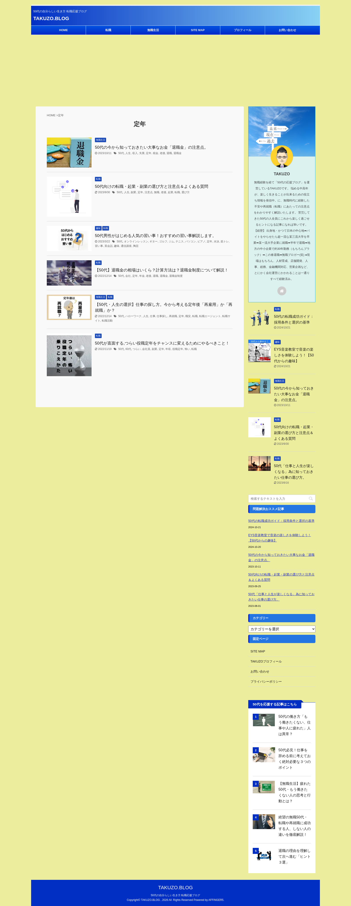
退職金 (177, 153)
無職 (156, 192)
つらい (137, 349)
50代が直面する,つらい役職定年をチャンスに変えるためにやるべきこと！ (162, 343)
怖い (187, 349)
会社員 (146, 349)
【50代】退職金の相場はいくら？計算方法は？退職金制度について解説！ (161, 270)
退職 (169, 153)
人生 (128, 153)
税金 (155, 153)
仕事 (152, 316)
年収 (168, 349)
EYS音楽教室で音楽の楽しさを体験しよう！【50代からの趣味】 (294, 355)
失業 (142, 153)
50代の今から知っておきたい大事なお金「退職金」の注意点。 (151, 147)
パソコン (190, 241)
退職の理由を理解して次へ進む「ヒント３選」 (294, 856)
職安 (188, 316)
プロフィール (242, 30)
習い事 (99, 246)
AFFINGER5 (215, 900)
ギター (154, 241)
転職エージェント (210, 316)
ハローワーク (133, 316)
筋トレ (225, 241)
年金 (142, 275)
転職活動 (107, 320)
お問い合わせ (287, 30)
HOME (63, 30)
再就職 (173, 316)
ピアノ (201, 241)
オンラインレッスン (136, 241)
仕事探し (162, 316)
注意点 (149, 192)
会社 (128, 275)
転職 (108, 30)
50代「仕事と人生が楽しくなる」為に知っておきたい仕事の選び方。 (294, 471)
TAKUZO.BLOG (51, 18)
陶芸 (136, 246)
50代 (121, 153)
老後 (162, 153)
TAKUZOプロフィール (266, 661)
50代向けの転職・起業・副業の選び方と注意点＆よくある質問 (151, 186)
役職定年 (177, 349)
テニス (180, 241)
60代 (128, 349)
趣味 (116, 246)
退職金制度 (176, 275)
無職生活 (153, 30)
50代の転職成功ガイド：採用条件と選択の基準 (281, 521)
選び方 (186, 192)
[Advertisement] (175, 68)
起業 (170, 192)
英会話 (109, 246)
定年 (148, 153)
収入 (135, 153)
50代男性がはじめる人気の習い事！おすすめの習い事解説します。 (155, 235)
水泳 (216, 241)
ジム (171, 241)
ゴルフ (163, 241)
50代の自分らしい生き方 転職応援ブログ (175, 895)
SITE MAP (198, 30)
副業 (133, 192)
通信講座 (126, 246)
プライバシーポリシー (266, 681)
